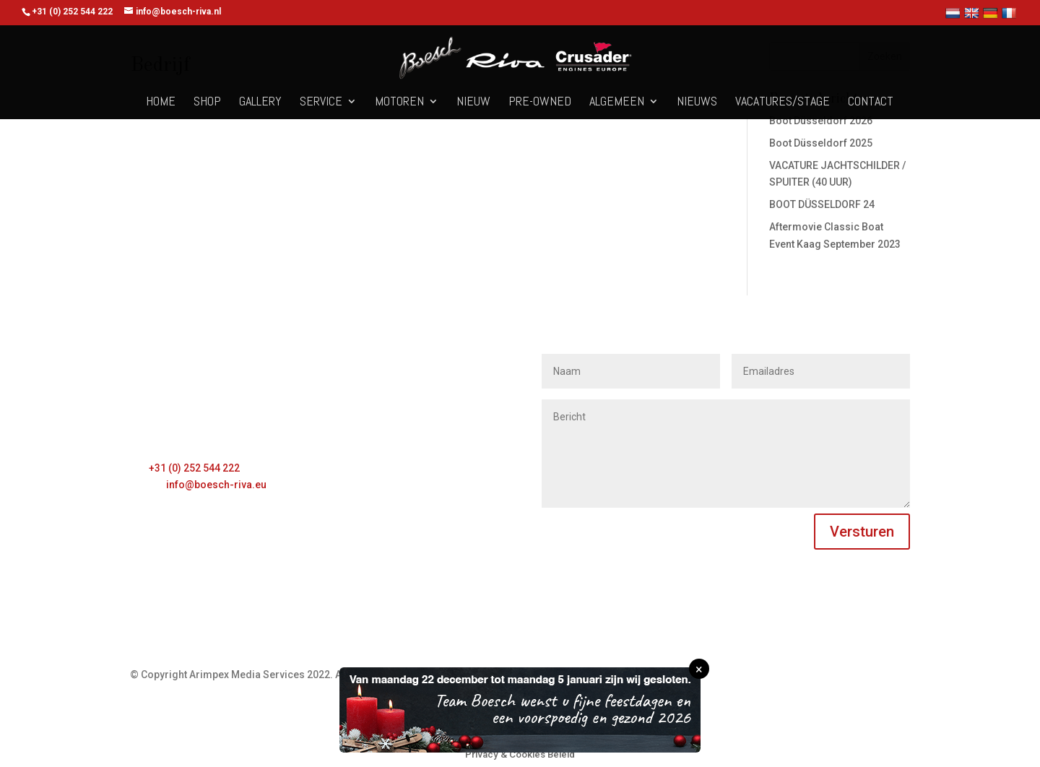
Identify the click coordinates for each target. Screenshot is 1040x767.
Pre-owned (539, 102)
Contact (870, 102)
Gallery (260, 102)
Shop (207, 102)
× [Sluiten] (699, 669)
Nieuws (697, 102)
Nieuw (473, 102)
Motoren (399, 102)
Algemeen (616, 102)
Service (321, 102)
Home (161, 102)
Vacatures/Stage (782, 102)
